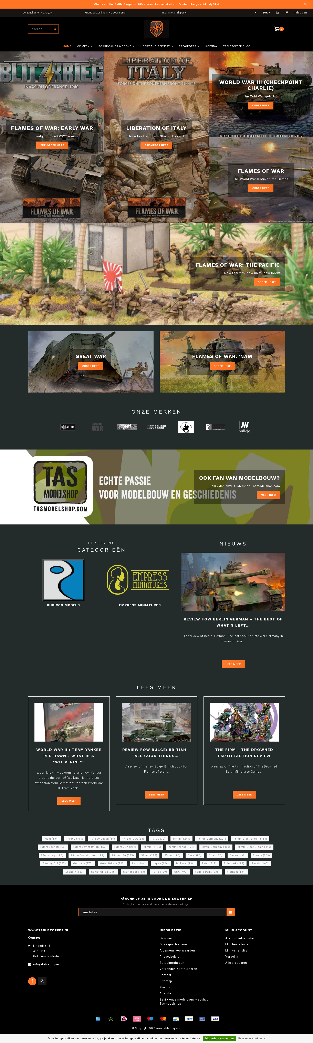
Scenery (74, 871)
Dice (215, 855)
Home (67, 46)
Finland (238, 855)
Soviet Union (103, 871)
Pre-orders (187, 46)
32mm (149, 855)
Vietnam (236, 871)
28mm (152, 847)
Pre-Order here (52, 145)
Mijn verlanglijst (237, 950)
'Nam (51, 838)
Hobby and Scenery (155, 46)
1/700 (158, 838)
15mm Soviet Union (90, 847)
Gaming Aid (54, 863)
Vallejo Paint (207, 871)
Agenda (211, 46)
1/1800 (74, 838)
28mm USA (123, 855)
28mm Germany (216, 847)
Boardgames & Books (115, 46)
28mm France (181, 847)
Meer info (268, 494)
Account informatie (239, 938)
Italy (139, 863)
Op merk (83, 46)
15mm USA (125, 847)
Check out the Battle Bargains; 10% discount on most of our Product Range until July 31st (156, 4)
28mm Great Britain (254, 847)
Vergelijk (231, 956)
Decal (194, 855)
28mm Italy (52, 855)
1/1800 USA (133, 838)
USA (181, 871)
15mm (181, 838)
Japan (161, 863)
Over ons (166, 938)
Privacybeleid (169, 956)
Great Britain (112, 863)
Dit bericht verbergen (219, 1038)
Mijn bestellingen (237, 944)
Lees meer (233, 664)
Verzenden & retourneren (178, 968)
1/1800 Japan (103, 838)
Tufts (159, 871)
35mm (172, 855)
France (261, 855)
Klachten (166, 987)
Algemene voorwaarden (177, 950)
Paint (209, 863)
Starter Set (134, 871)
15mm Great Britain (250, 838)
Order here (260, 188)
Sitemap (166, 981)
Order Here (260, 105)
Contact (165, 975)
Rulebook (234, 863)
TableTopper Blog (236, 46)
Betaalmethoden (172, 962)
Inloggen (300, 12)
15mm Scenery (53, 847)
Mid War (185, 863)
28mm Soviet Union (87, 855)
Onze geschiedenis (174, 944)
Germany (83, 863)
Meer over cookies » (251, 1038)
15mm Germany (212, 838)
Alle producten (236, 962)
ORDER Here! (267, 282)
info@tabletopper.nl (48, 964)
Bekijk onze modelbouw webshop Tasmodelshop (184, 1001)
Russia (260, 863)
